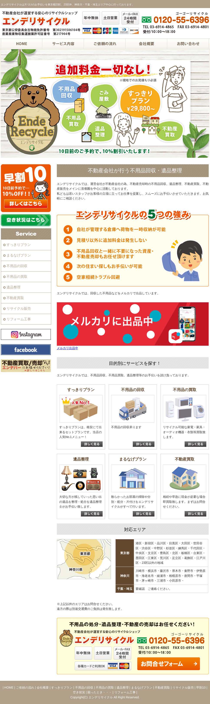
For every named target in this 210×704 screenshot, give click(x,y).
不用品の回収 (17, 266)
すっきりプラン (19, 245)
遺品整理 (13, 287)
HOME (8, 687)
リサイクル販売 (19, 308)
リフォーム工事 (19, 319)
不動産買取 (15, 298)
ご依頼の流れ (25, 687)
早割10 (201, 687)
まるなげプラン (19, 255)
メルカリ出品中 (67, 348)
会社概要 (43, 687)
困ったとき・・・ (99, 692)
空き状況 (79, 692)
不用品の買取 (17, 276)
